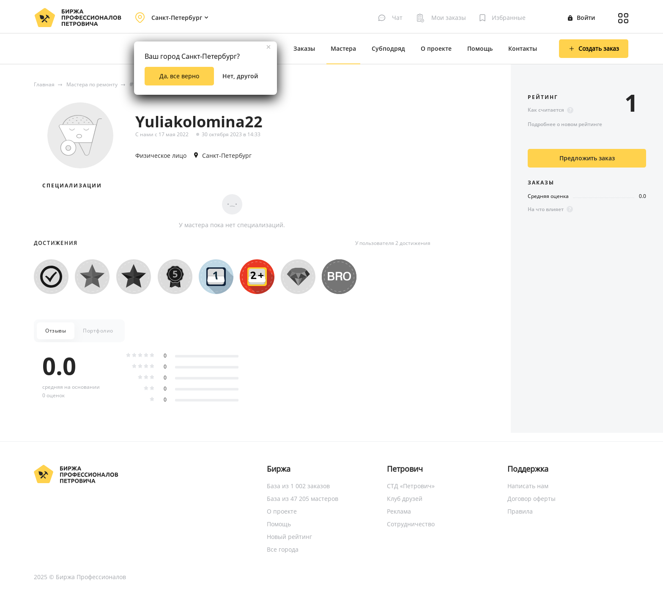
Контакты (522, 48)
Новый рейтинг (289, 537)
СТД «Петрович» (411, 486)
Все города (283, 549)
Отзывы (55, 330)
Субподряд (388, 48)
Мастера (343, 48)
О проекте (436, 48)
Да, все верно (179, 76)
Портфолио (98, 330)
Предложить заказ (587, 158)
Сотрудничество (411, 524)
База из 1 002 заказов (298, 486)
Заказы (304, 48)
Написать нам (527, 486)
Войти (581, 18)
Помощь (480, 48)
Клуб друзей (404, 499)
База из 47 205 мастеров (302, 499)
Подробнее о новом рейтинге (565, 124)
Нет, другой (240, 76)
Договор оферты (531, 499)
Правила (520, 511)
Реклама (399, 511)
